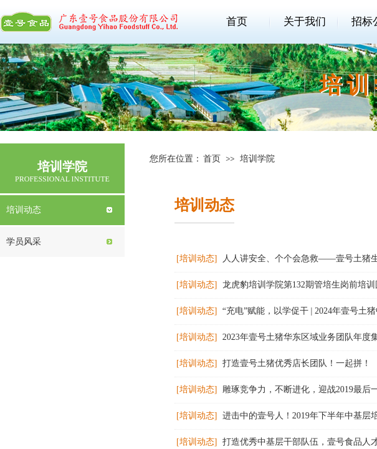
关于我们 (305, 21)
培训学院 (257, 158)
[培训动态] (196, 258)
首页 (236, 21)
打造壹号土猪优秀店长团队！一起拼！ (296, 363)
